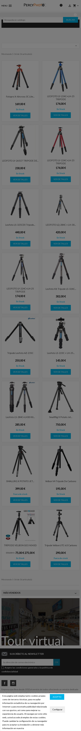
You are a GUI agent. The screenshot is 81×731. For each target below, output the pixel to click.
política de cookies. (33, 728)
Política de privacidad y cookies (64, 703)
